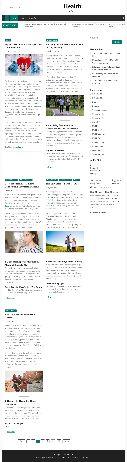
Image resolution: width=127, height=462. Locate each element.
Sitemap (93, 174)
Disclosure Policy (96, 171)
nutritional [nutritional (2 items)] (101, 198)
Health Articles (97, 130)
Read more (19, 147)
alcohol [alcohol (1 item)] (103, 180)
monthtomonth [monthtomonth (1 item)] (93, 198)
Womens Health (98, 154)
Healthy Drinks (98, 142)
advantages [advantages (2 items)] (98, 180)
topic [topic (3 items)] (98, 204)
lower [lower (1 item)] (107, 195)
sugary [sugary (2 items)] (108, 201)
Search (94, 37)
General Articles (98, 118)
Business (95, 106)
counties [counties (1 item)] (109, 183)
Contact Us (32, 18)
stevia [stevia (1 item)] (104, 201)
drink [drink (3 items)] (118, 184)
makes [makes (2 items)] (111, 195)
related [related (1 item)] (119, 198)
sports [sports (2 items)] (100, 201)
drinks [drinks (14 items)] (94, 187)
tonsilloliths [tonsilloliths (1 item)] (92, 204)
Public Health (97, 150)
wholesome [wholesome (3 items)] (105, 207)
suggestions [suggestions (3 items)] (115, 201)
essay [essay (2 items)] (105, 187)
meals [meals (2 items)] (116, 195)
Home (14, 18)
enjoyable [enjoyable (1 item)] (101, 187)
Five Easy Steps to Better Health (61, 183)
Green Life (96, 122)
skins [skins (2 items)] (95, 201)
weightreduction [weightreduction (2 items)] (95, 207)
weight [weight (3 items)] (111, 204)
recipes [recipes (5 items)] (114, 198)
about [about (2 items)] (92, 180)
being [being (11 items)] (113, 180)
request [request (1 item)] (91, 201)
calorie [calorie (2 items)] (98, 183)
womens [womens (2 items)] (112, 207)
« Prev (21, 441)
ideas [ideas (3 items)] (92, 195)
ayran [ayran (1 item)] (107, 180)
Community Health (99, 110)
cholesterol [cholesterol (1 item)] (104, 183)
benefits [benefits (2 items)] (119, 180)
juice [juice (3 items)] (103, 195)
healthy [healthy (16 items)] (109, 191)
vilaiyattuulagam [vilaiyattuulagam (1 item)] (104, 204)
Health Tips (96, 138)
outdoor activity (27, 331)
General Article (98, 114)
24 (59, 441)
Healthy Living (98, 146)
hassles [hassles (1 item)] (113, 187)
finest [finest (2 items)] (109, 187)
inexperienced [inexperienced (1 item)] (98, 195)
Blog (22, 18)
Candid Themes (85, 457)
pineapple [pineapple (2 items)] (107, 198)
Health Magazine (98, 134)
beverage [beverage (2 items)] (93, 183)
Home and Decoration (98, 213)
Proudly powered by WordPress (48, 457)
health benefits (51, 61)
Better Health (97, 94)
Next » (66, 441)
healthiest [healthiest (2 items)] (101, 192)
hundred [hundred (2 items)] (117, 192)
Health (72, 6)
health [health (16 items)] (94, 191)
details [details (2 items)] (114, 183)
